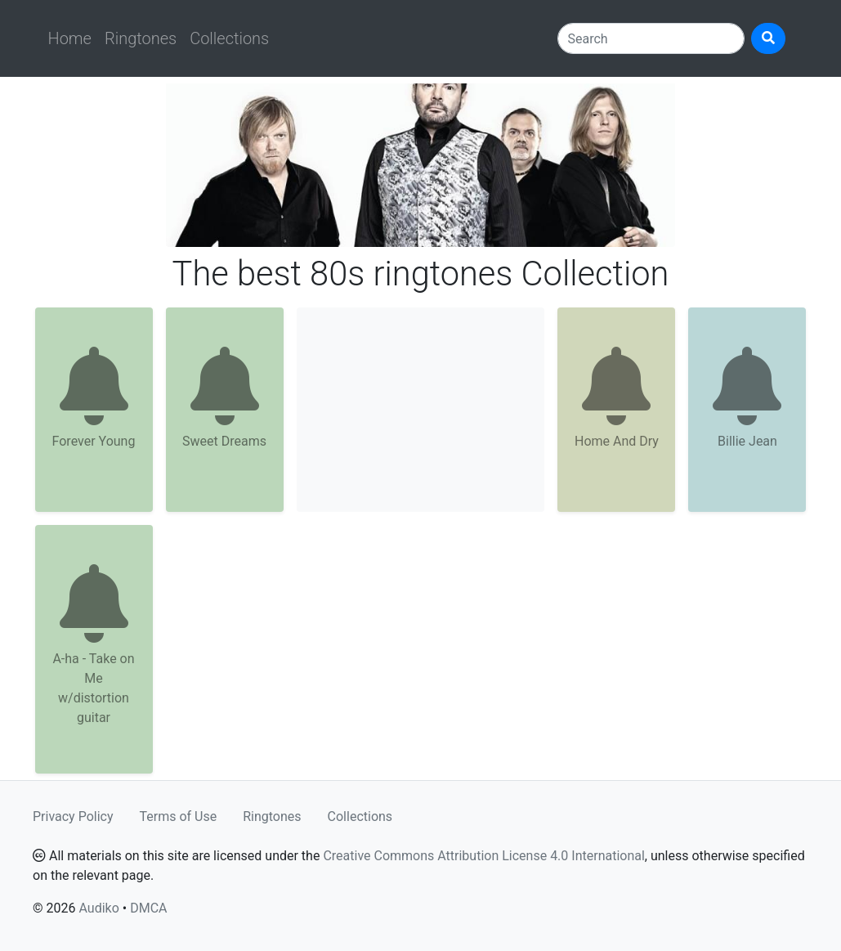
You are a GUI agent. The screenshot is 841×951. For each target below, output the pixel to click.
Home (70, 38)
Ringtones (141, 38)
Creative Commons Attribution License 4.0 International (483, 856)
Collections (229, 38)
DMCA (148, 908)
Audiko (98, 908)
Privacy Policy (73, 816)
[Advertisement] (421, 409)
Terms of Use (178, 816)
